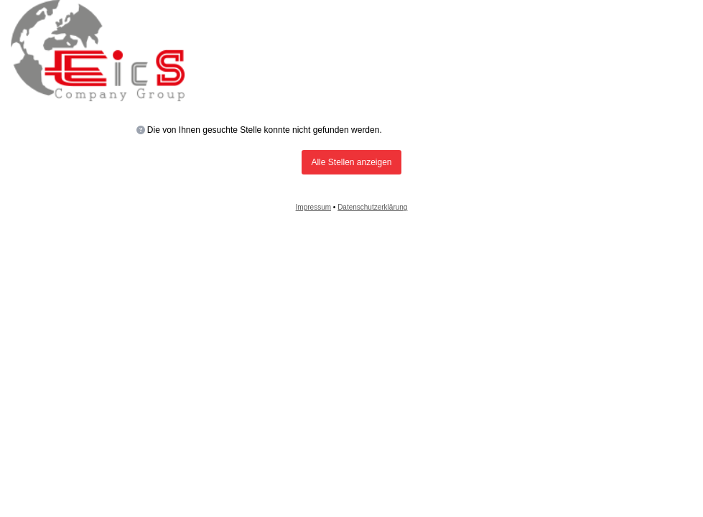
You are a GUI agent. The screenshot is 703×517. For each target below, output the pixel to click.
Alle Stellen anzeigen (351, 162)
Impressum (313, 207)
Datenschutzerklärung (372, 207)
